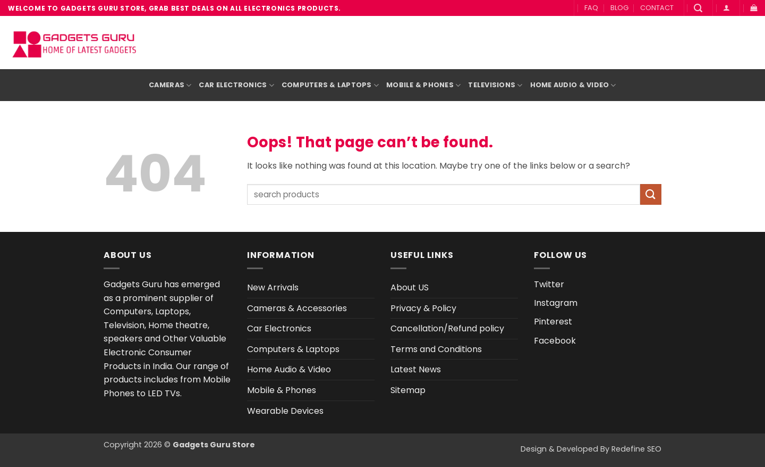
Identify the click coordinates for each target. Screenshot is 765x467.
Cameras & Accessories (297, 308)
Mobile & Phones (423, 85)
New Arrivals (273, 287)
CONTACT (657, 7)
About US (409, 287)
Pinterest (553, 321)
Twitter (549, 284)
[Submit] (650, 194)
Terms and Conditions (436, 349)
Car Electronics (236, 85)
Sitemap (408, 390)
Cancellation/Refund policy (447, 328)
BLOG (619, 7)
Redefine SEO (636, 449)
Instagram (555, 303)
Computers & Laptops (330, 85)
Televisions (495, 85)
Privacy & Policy (423, 308)
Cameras (170, 85)
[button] (698, 8)
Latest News (415, 369)
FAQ (591, 7)
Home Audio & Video (573, 85)
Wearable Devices (285, 411)
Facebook (555, 341)
